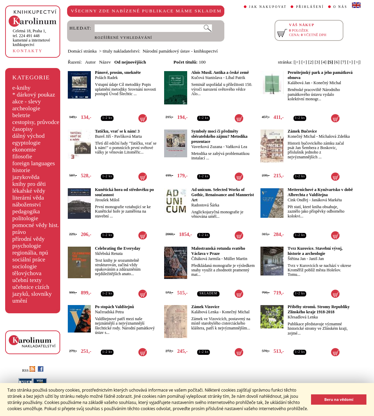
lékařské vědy (28, 191)
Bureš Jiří (103, 136)
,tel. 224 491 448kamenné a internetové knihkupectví (31, 38)
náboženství (26, 204)
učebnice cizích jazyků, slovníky (32, 290)
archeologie (26, 108)
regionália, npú (30, 252)
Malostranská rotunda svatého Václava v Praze (218, 251)
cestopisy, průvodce (36, 122)
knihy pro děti (29, 184)
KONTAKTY (28, 50)
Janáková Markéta (327, 200)
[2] (310, 62)
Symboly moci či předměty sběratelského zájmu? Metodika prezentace (219, 136)
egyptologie (26, 142)
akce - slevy (26, 101)
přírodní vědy (28, 239)
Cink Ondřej (298, 200)
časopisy (22, 129)
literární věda (28, 197)
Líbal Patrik (235, 77)
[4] (324, 62)
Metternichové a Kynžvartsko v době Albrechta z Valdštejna (320, 192)
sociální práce (28, 259)
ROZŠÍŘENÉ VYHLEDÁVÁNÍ (123, 38)
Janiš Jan (316, 258)
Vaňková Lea (236, 146)
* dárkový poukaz (33, 94)
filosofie (22, 156)
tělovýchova (27, 273)
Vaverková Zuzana (206, 146)
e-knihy (21, 88)
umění (19, 300)
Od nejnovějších (130, 62)
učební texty (27, 280)
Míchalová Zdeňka (334, 136)
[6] (337, 62)
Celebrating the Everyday (117, 248)
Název (105, 62)
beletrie (21, 115)
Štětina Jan (297, 258)
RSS (28, 370)
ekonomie (24, 149)
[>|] (357, 62)
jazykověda (26, 177)
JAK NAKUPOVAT (268, 7)
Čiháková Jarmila (205, 258)
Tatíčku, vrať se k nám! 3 (117, 131)
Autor (90, 62)
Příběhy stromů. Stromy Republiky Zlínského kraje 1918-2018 (319, 309)
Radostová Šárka (205, 205)
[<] (304, 62)
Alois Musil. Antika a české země (220, 72)
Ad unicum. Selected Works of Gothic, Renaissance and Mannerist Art (222, 194)
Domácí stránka (82, 51)
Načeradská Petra (109, 312)
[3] (317, 62)
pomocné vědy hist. (35, 225)
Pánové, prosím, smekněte (118, 72)
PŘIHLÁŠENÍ (310, 7)
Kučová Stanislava (206, 77)
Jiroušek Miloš (107, 200)
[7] (343, 62)
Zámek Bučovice (302, 131)
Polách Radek (106, 77)
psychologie (26, 246)
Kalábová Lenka (204, 312)
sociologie (24, 266)
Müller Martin (235, 258)
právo (19, 232)
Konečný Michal (327, 82)
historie (21, 170)
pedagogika (26, 211)
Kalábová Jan (299, 82)
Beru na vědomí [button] (338, 399)
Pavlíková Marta (128, 136)
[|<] (296, 62)
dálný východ (28, 136)
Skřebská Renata (108, 253)
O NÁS (340, 7)
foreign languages (33, 163)
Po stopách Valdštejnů (114, 306)
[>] (350, 62)
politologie (25, 218)
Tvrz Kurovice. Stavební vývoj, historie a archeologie (315, 251)
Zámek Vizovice (205, 306)
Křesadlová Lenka (303, 317)
